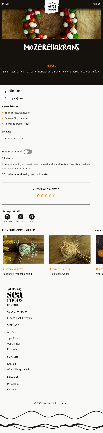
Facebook (12, 389)
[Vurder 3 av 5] (46, 196)
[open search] (97, 4)
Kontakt (11, 364)
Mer (97, 231)
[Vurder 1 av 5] (38, 196)
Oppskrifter (13, 344)
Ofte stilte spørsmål (18, 369)
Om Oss (11, 332)
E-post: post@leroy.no (19, 318)
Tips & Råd (13, 338)
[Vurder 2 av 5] (42, 196)
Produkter (13, 349)
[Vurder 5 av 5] (54, 196)
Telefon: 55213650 (17, 312)
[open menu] (19, 4)
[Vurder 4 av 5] (50, 196)
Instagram (13, 384)
